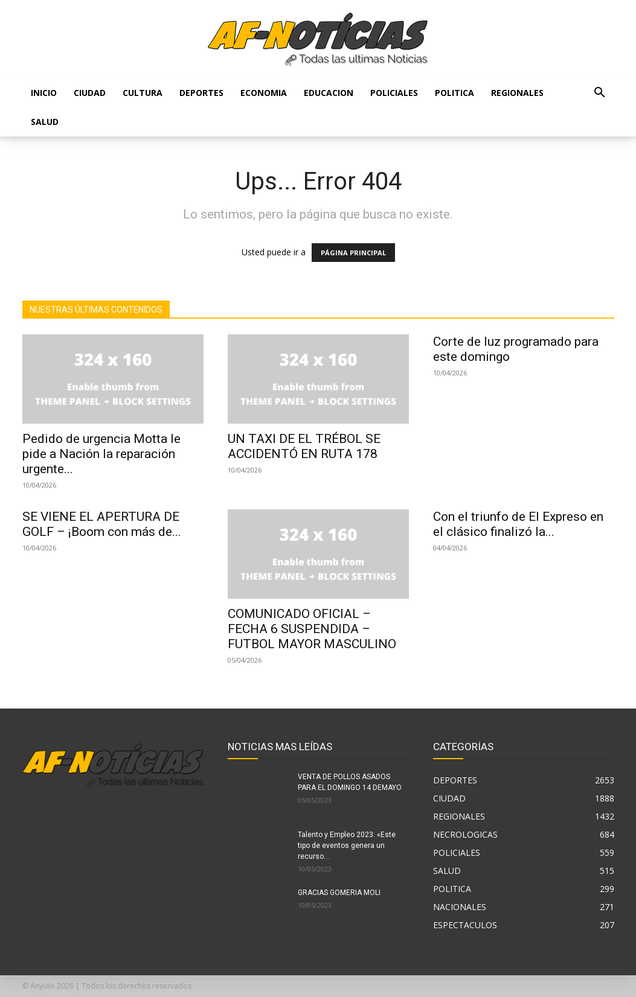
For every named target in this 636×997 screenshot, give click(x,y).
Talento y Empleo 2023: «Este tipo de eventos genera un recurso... (347, 845)
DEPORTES (201, 92)
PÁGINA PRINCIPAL (353, 252)
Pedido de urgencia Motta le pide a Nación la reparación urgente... (101, 454)
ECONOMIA (263, 92)
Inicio (44, 92)
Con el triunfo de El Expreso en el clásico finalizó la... (518, 524)
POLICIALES (394, 92)
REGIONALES (517, 92)
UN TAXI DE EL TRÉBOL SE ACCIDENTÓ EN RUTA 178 (304, 446)
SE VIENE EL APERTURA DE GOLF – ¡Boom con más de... (101, 524)
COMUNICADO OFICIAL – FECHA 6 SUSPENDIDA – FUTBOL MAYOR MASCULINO (312, 629)
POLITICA (454, 92)
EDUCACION (328, 92)
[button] (599, 94)
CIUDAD (90, 92)
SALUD (45, 121)
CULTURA (142, 92)
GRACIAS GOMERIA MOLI (339, 892)
